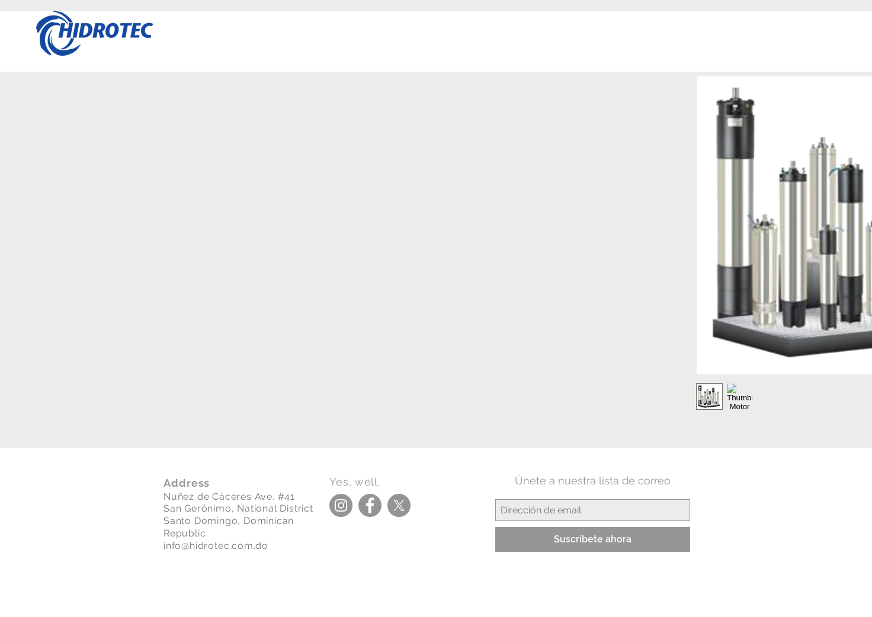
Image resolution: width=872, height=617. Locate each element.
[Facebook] (370, 505)
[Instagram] (340, 505)
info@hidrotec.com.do (216, 545)
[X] (399, 505)
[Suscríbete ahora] (592, 539)
